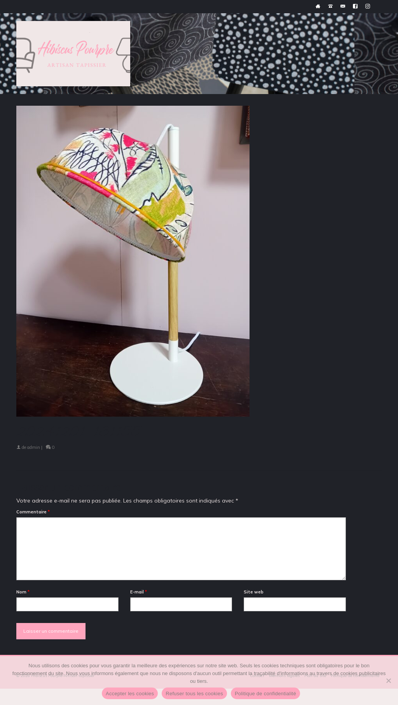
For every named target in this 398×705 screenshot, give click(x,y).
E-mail (138, 592)
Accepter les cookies (130, 693)
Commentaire (33, 512)
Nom (23, 592)
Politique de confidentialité (265, 693)
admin (33, 447)
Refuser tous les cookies (194, 693)
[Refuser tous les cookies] (388, 680)
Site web (254, 592)
